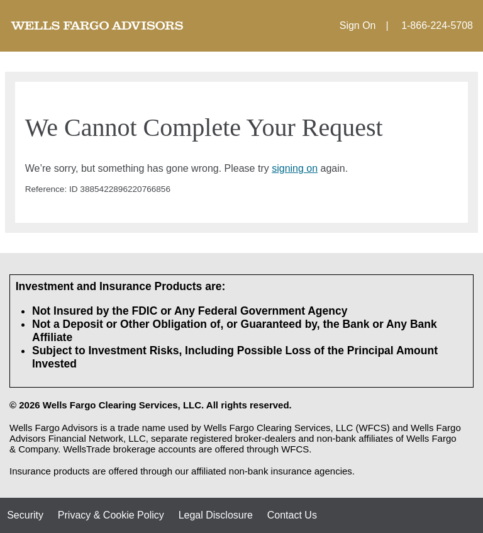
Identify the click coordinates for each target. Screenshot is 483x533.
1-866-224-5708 (437, 25)
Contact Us (292, 515)
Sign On (358, 25)
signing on (295, 168)
